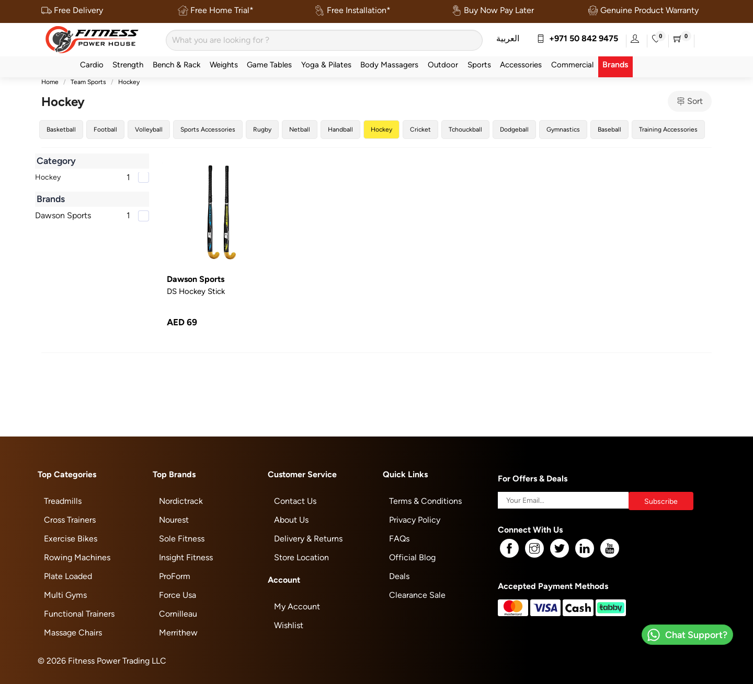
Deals (399, 576)
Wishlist (288, 625)
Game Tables (269, 64)
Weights (224, 64)
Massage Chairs (73, 633)
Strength (127, 64)
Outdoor (443, 64)
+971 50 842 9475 (577, 38)
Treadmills (63, 501)
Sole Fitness (181, 539)
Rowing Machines (77, 557)
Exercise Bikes (70, 539)
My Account (297, 606)
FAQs (399, 539)
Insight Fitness (186, 557)
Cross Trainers (70, 520)
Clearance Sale (417, 595)
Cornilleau (178, 614)
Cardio (92, 64)
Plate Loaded (68, 576)
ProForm (174, 576)
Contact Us (295, 501)
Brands (615, 64)
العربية (507, 38)
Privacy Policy (414, 520)
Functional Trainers (79, 614)
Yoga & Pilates (326, 64)
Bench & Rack (176, 64)
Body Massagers (389, 64)
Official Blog (412, 557)
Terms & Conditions (425, 501)
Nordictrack (181, 501)
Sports (479, 64)
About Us (291, 520)
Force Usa (177, 595)
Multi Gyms (65, 595)
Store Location (301, 557)
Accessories (521, 64)
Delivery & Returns (308, 539)
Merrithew (178, 633)
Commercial (572, 64)
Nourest (174, 520)
